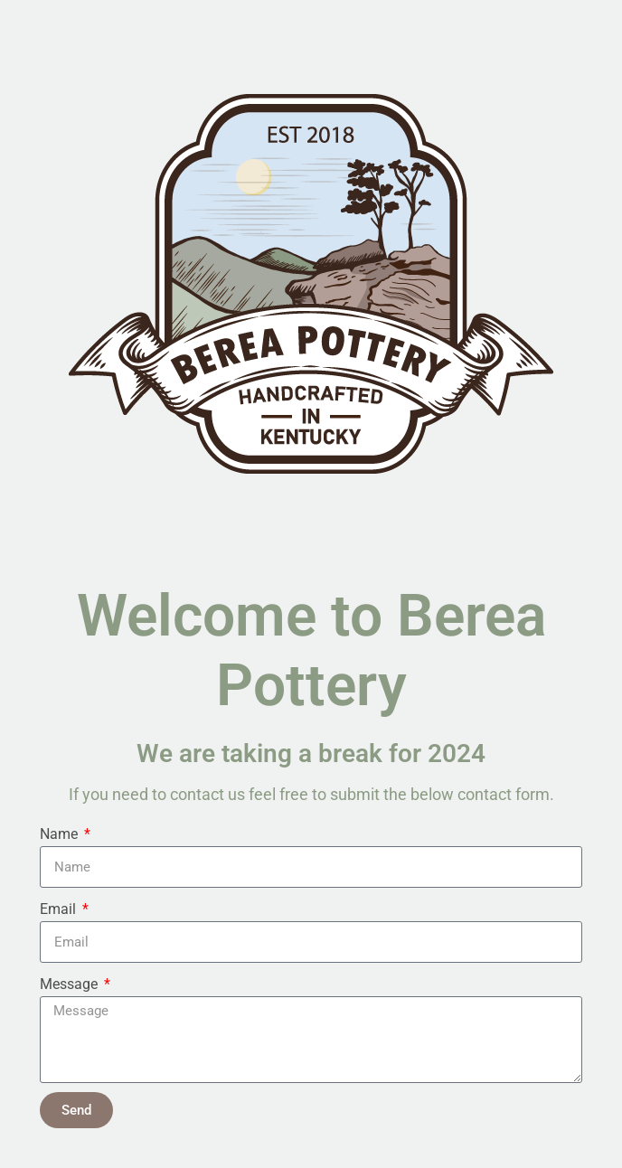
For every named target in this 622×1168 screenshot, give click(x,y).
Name (60, 834)
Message (70, 984)
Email (60, 909)
